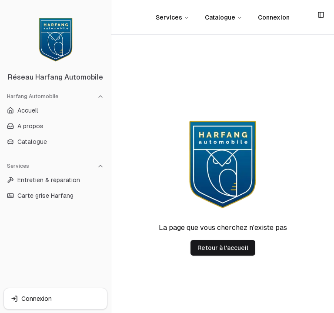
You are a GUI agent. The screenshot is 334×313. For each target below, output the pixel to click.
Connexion (274, 17)
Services (55, 166)
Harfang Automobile (55, 96)
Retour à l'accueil (222, 247)
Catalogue (223, 17)
